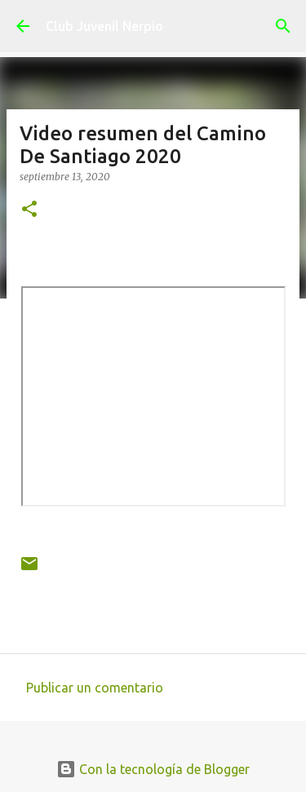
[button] (29, 210)
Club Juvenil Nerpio (104, 26)
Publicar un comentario (94, 687)
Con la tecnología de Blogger (153, 769)
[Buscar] (283, 26)
